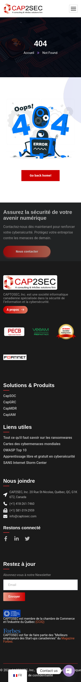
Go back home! (40, 175)
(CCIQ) (39, 622)
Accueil (29, 53)
